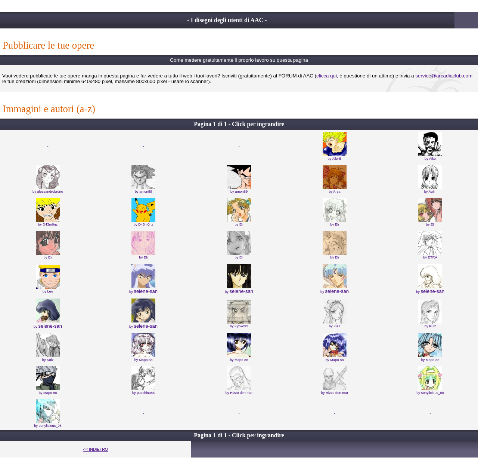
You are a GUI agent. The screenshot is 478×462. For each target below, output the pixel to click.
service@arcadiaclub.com (443, 76)
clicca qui (326, 76)
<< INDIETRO (95, 449)
